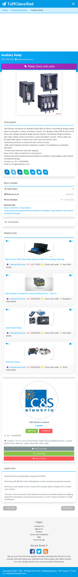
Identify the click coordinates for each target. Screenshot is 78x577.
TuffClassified (18, 4)
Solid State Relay (14, 327)
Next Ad (67, 508)
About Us (39, 529)
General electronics (18, 264)
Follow (32, 431)
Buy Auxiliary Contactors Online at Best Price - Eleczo (31, 293)
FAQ (39, 537)
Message (46, 431)
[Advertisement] (39, 32)
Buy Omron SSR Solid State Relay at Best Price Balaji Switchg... (36, 259)
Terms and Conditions (39, 534)
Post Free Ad (39, 540)
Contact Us (39, 526)
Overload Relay (13, 362)
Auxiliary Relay (11, 55)
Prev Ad (10, 508)
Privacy (39, 532)
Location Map (39, 453)
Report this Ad (39, 458)
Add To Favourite (39, 449)
